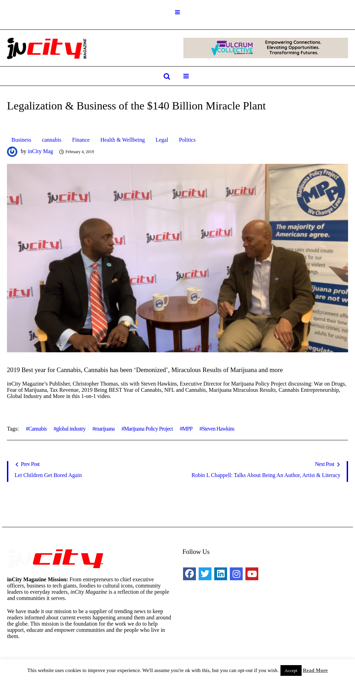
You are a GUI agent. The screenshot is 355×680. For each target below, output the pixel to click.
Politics (187, 140)
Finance (81, 140)
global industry (70, 429)
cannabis (51, 140)
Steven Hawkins (218, 429)
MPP (187, 429)
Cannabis (37, 429)
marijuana (105, 429)
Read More (315, 670)
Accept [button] (291, 670)
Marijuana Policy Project (148, 429)
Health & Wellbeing (123, 140)
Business (21, 140)
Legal (162, 140)
